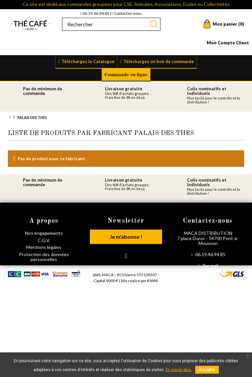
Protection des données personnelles (44, 257)
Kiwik (152, 301)
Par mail (208, 265)
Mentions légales (43, 247)
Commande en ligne (126, 75)
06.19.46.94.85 (95, 13)
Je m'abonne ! (126, 236)
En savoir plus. (179, 369)
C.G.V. (44, 240)
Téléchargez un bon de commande (158, 61)
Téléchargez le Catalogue (88, 61)
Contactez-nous (127, 13)
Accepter (207, 369)
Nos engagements (44, 233)
